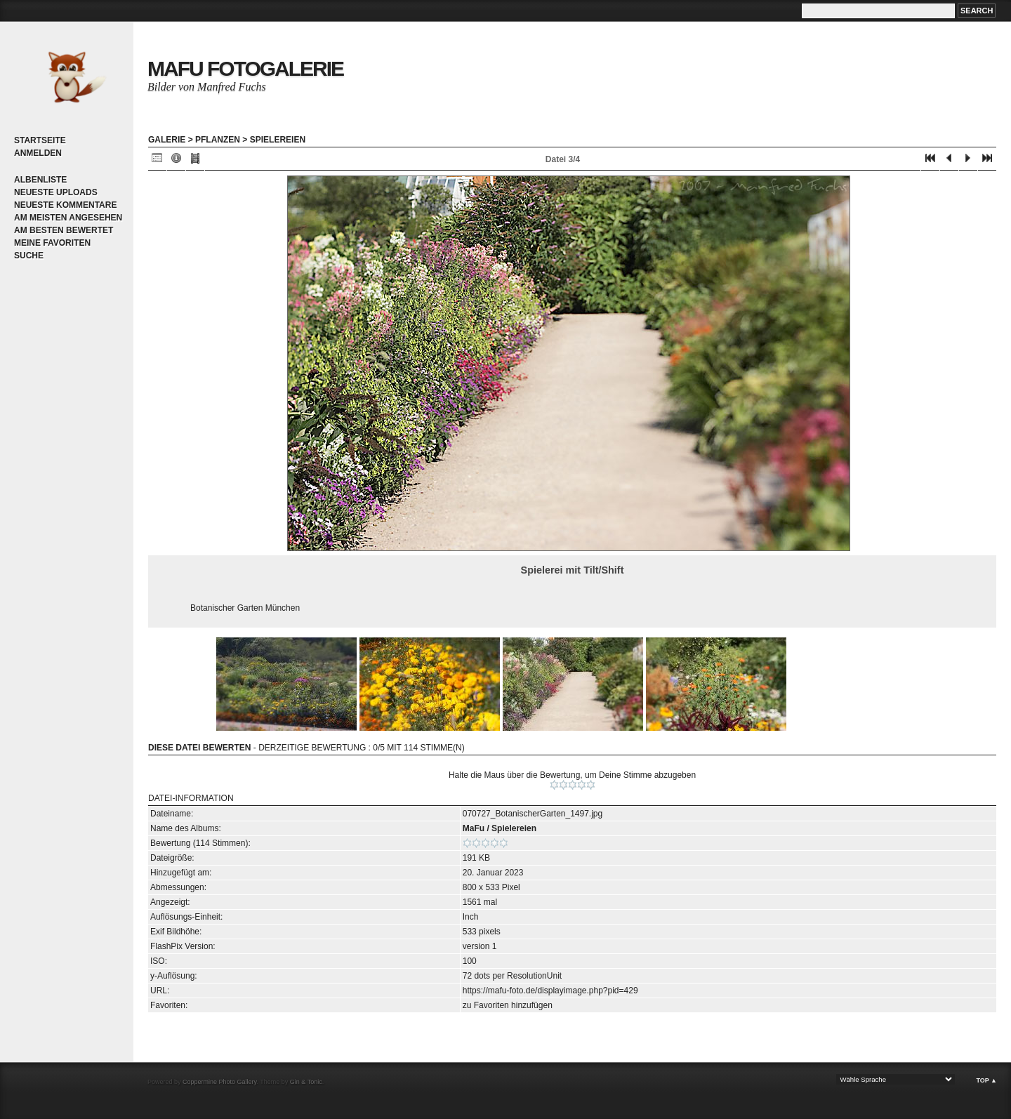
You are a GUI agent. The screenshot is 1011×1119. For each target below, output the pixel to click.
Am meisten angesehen (68, 218)
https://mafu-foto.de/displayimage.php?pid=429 (550, 990)
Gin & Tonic (306, 1081)
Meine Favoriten (52, 243)
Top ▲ (986, 1080)
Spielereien (277, 140)
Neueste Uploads (56, 192)
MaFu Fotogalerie (245, 68)
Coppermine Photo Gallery (219, 1081)
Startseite (40, 140)
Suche (29, 255)
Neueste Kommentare (65, 205)
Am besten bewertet (63, 230)
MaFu (473, 828)
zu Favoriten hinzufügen (508, 1005)
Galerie (166, 140)
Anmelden (38, 153)
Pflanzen (217, 140)
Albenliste (40, 180)
